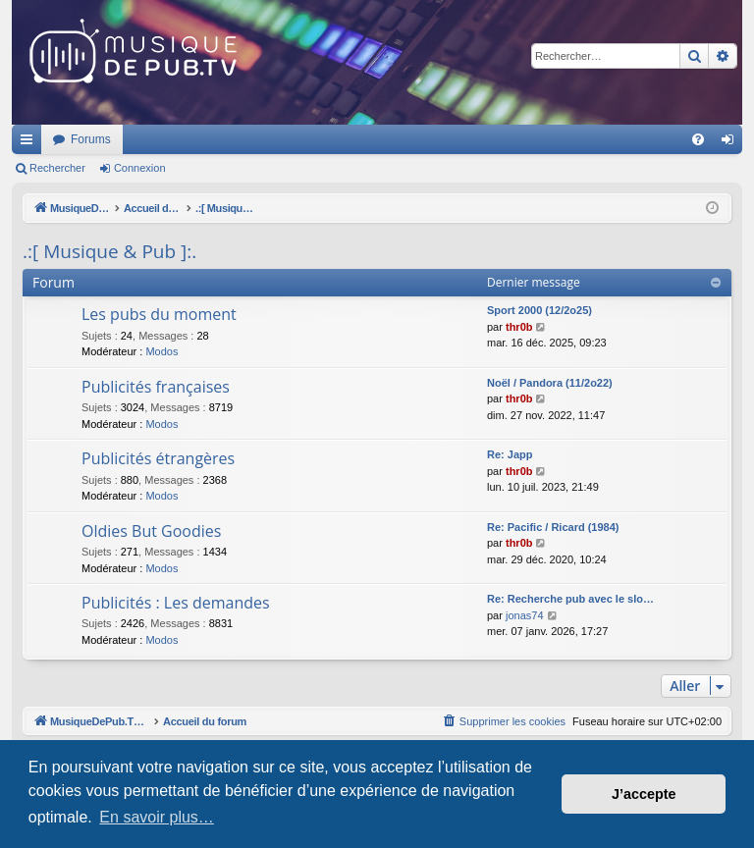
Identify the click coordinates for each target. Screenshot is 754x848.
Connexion (140, 168)
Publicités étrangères (158, 458)
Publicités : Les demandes (175, 602)
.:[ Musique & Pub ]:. (109, 251)
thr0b (519, 327)
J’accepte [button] (644, 794)
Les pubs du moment (159, 314)
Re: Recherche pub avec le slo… (570, 599)
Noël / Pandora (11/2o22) (550, 383)
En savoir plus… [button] (156, 817)
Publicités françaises (155, 387)
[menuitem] (698, 139)
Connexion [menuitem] (732, 143)
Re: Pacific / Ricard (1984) (553, 527)
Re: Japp (509, 454)
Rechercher (57, 168)
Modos (161, 351)
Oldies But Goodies (151, 531)
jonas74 (525, 615)
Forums (351, 139)
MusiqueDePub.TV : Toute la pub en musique (171, 139)
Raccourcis (30, 143)
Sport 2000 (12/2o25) (539, 310)
